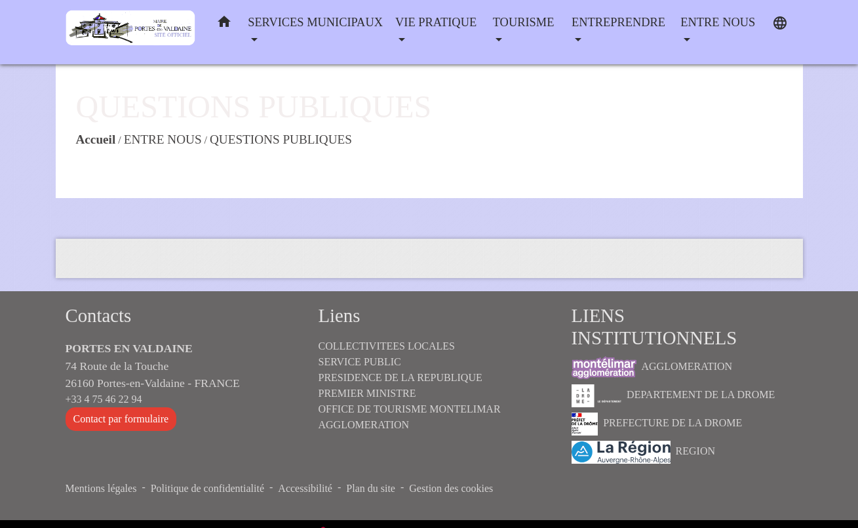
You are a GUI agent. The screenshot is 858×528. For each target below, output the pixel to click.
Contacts (99, 315)
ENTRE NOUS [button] (717, 22)
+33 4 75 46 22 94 (104, 399)
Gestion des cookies (451, 488)
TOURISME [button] (524, 22)
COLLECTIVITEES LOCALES (387, 346)
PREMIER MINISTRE (367, 393)
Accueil (96, 139)
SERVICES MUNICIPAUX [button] (315, 22)
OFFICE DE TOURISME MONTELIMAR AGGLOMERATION (410, 416)
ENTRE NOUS (163, 139)
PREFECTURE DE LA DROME (657, 424)
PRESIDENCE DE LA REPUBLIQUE (400, 377)
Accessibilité (305, 488)
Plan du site (370, 488)
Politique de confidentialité (207, 488)
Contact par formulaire (121, 418)
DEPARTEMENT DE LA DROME (673, 395)
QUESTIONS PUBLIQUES (281, 139)
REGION (644, 452)
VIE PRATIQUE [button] (436, 22)
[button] (224, 25)
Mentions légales (101, 488)
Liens (340, 315)
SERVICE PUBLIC (360, 361)
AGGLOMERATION (652, 367)
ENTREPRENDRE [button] (618, 22)
